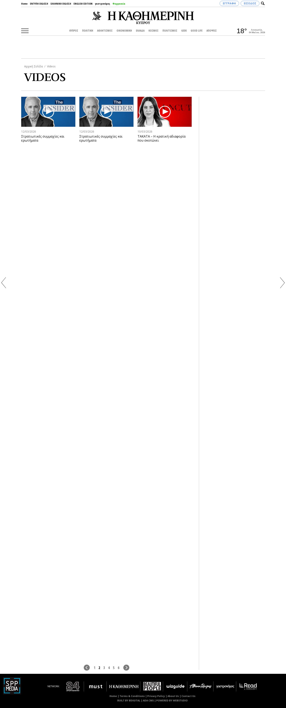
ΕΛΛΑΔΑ (140, 30)
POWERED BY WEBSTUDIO (172, 700)
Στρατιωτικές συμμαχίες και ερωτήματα (42, 138)
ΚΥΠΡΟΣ (73, 30)
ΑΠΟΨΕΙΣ (211, 30)
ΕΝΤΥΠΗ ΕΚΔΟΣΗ (39, 3)
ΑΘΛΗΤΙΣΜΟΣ (105, 30)
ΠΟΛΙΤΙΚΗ (87, 30)
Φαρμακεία (119, 3)
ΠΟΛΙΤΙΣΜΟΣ (169, 30)
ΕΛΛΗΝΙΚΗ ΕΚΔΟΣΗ (61, 3)
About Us (173, 696)
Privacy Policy (156, 696)
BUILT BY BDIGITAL (128, 700)
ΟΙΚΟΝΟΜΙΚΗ (124, 30)
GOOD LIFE (196, 30)
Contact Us (188, 696)
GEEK (184, 30)
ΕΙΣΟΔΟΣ (250, 3)
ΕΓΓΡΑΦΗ (229, 3)
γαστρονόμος (102, 3)
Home (24, 3)
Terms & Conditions (132, 696)
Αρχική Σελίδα (33, 66)
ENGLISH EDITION (83, 3)
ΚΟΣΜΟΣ (153, 30)
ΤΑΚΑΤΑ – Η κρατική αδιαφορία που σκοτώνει (161, 138)
